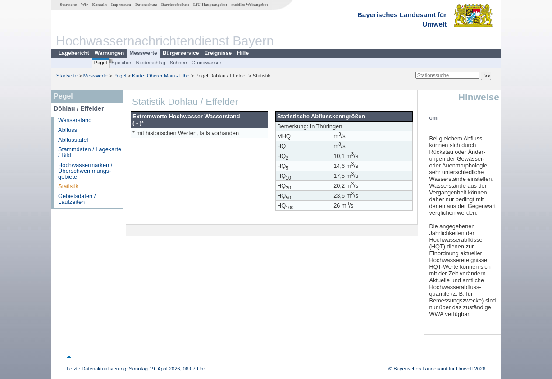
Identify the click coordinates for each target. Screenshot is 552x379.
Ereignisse (218, 53)
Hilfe (243, 53)
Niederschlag (150, 62)
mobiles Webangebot (249, 4)
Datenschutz (146, 4)
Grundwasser (207, 62)
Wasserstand (74, 120)
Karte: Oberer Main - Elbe (160, 75)
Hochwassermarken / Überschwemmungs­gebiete (85, 171)
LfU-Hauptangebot (210, 4)
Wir (84, 4)
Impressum (121, 4)
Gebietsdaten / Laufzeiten (77, 199)
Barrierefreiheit (175, 4)
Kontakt (99, 4)
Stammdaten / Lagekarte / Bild (89, 152)
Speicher (121, 62)
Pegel (100, 62)
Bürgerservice (181, 53)
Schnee (178, 62)
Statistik (68, 186)
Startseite (68, 4)
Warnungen (109, 53)
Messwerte (143, 53)
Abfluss (67, 129)
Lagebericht (74, 53)
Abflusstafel (73, 139)
